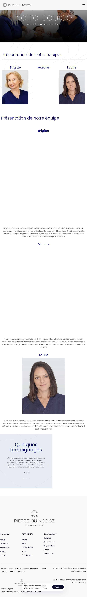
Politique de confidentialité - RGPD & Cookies (16, 592)
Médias (3, 552)
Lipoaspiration (27, 547)
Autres (46, 550)
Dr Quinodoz (4, 544)
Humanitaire (4, 548)
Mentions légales (7, 569)
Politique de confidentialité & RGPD (27, 569)
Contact (3, 555)
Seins (24, 543)
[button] (4, 465)
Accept (58, 587)
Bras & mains (27, 555)
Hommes (47, 538)
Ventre (24, 551)
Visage (24, 539)
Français (4, 571)
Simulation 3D (49, 554)
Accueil (3, 540)
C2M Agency (81, 571)
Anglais (12, 571)
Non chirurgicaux (50, 534)
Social (21, 571)
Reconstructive (49, 542)
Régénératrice (49, 546)
